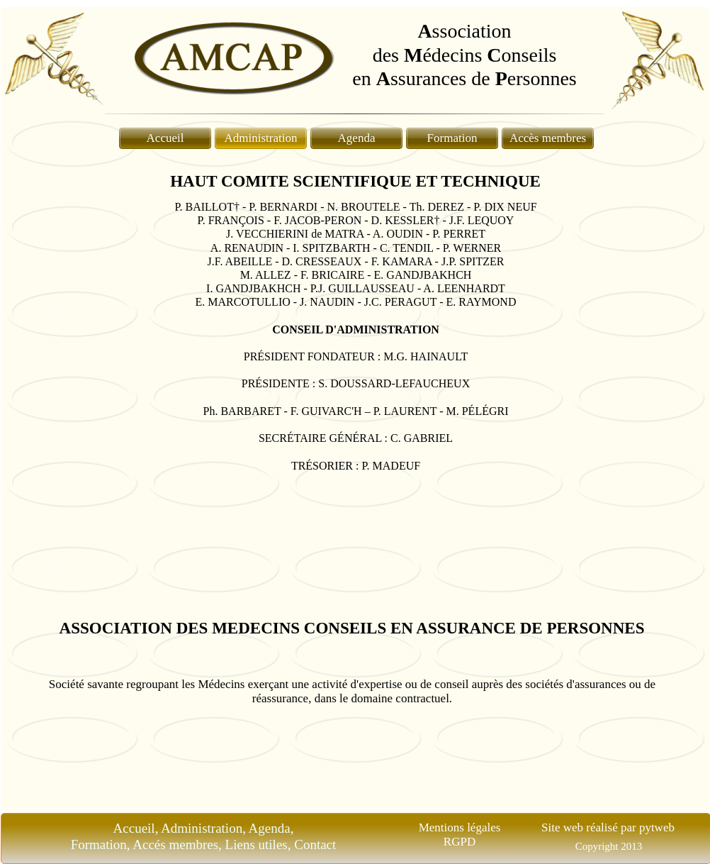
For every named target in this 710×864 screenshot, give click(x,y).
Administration (261, 138)
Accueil (165, 138)
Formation (452, 138)
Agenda (357, 138)
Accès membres (547, 138)
